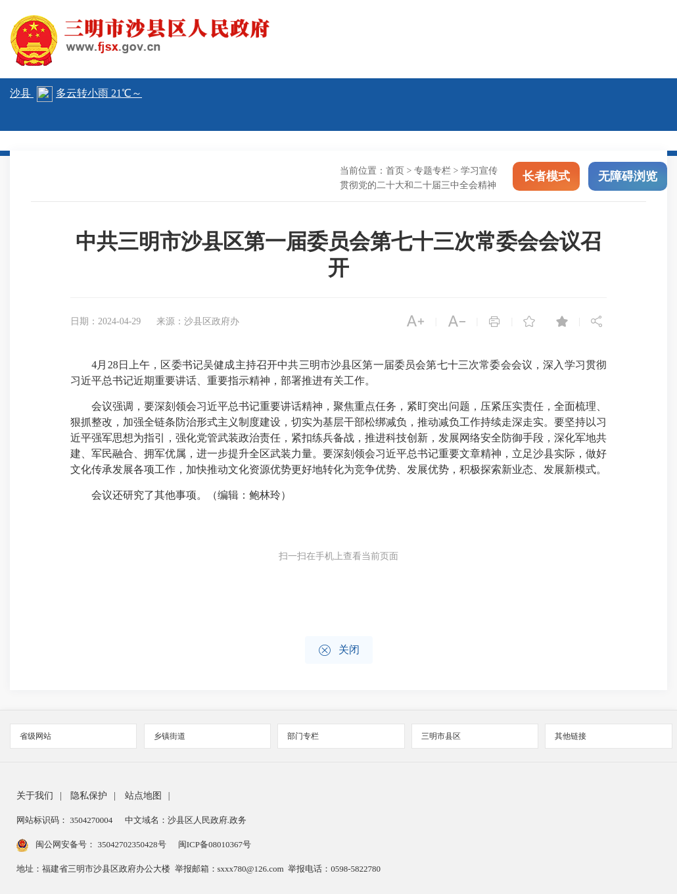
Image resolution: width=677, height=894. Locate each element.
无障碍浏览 (627, 176)
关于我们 (34, 796)
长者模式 (546, 176)
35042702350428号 (131, 844)
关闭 (339, 650)
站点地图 (143, 796)
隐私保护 (88, 796)
